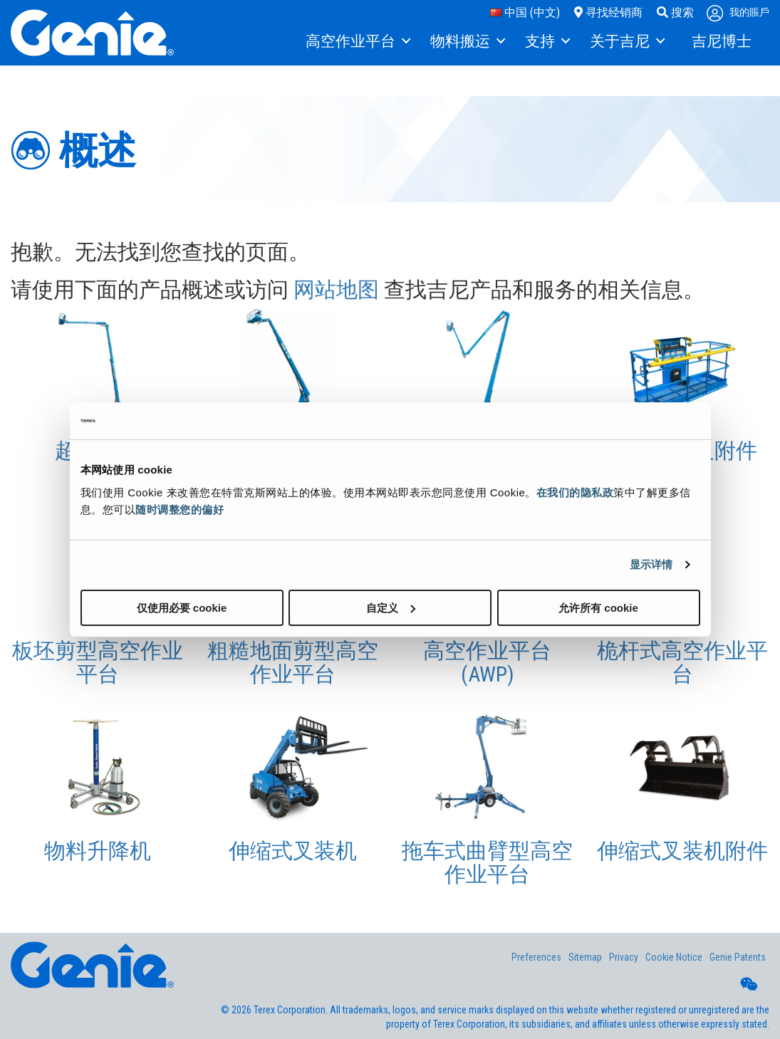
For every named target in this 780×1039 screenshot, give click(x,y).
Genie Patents (737, 957)
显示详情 (651, 564)
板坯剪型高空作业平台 (97, 662)
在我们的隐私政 (575, 492)
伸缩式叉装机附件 (682, 850)
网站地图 (336, 289)
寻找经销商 (608, 12)
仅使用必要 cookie (182, 607)
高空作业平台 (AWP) (487, 662)
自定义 (390, 607)
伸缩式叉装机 (293, 850)
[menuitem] (357, 42)
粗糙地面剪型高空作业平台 (292, 662)
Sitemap (585, 957)
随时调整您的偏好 (179, 509)
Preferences (536, 957)
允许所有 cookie (598, 607)
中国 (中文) (525, 12)
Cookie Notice (673, 957)
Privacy (623, 957)
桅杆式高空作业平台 (682, 662)
